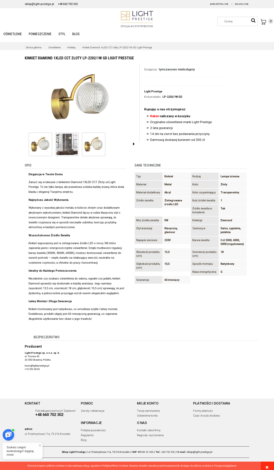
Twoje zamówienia (148, 410)
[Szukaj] (253, 20)
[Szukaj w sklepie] (239, 21)
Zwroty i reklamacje (92, 410)
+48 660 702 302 (68, 4)
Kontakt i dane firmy (149, 430)
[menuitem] (12, 34)
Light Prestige (153, 91)
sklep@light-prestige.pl (39, 4)
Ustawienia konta (147, 415)
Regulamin (87, 435)
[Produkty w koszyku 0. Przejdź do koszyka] (267, 22)
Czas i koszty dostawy (206, 415)
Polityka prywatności (93, 430)
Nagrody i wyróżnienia (150, 435)
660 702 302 (168, 452)
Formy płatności (203, 410)
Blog (83, 440)
